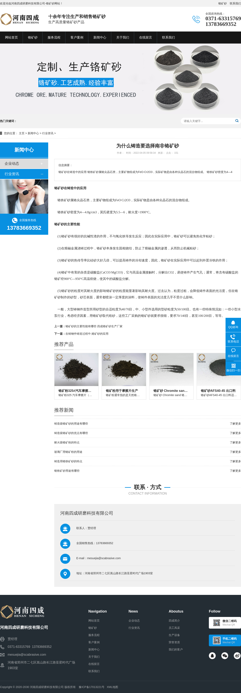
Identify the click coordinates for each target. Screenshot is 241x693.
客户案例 (94, 642)
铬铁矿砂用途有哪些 (67, 470)
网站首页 (94, 620)
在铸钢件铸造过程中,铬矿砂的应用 (86, 333)
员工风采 (174, 627)
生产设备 (174, 635)
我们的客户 (176, 649)
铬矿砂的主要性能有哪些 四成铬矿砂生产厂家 (94, 326)
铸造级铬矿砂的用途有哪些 (71, 423)
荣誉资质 (174, 642)
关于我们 (94, 656)
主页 (22, 133)
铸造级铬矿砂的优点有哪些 (71, 433)
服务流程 (94, 635)
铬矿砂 (222, 3)
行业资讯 (47, 133)
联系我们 (235, 3)
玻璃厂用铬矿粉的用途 (68, 451)
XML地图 (112, 687)
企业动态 (12, 164)
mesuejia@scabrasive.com (104, 558)
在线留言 (94, 664)
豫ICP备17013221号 (91, 687)
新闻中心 (33, 133)
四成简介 (174, 620)
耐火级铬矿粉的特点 (67, 442)
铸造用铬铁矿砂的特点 (68, 461)
